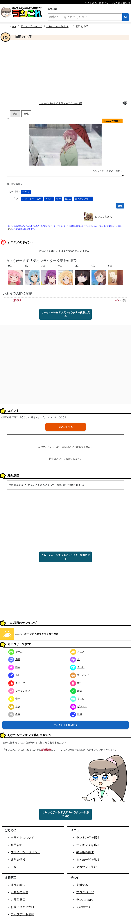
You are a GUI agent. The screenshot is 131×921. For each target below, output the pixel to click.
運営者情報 (18, 859)
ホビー (15, 675)
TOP (14, 26)
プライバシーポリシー (25, 852)
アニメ (25, 192)
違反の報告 (18, 884)
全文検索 (52, 9)
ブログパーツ (85, 892)
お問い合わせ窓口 (22, 907)
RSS (13, 867)
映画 (14, 667)
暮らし (77, 698)
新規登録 (46, 749)
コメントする (65, 426)
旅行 (76, 683)
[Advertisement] (65, 71)
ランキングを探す (88, 837)
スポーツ (16, 683)
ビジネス (78, 706)
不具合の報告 (19, 892)
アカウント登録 (86, 867)
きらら (49, 198)
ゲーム (15, 651)
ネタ (14, 706)
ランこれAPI (84, 899)
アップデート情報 (22, 914)
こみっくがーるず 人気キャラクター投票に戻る (65, 314)
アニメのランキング (31, 26)
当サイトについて (22, 837)
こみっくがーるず (31, 198)
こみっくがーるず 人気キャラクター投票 (68, 26)
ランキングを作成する (66, 725)
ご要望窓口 (18, 899)
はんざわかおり (83, 198)
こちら (10, 229)
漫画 (58, 198)
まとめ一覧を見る (88, 859)
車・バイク (79, 675)
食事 (14, 698)
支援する (82, 884)
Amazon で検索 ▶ (112, 121)
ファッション (19, 690)
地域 (76, 714)
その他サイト (85, 907)
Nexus (68, 198)
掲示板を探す (85, 852)
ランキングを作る (88, 844)
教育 (14, 714)
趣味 (76, 690)
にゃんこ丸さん (103, 216)
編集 (120, 205)
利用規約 (16, 844)
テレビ (77, 667)
